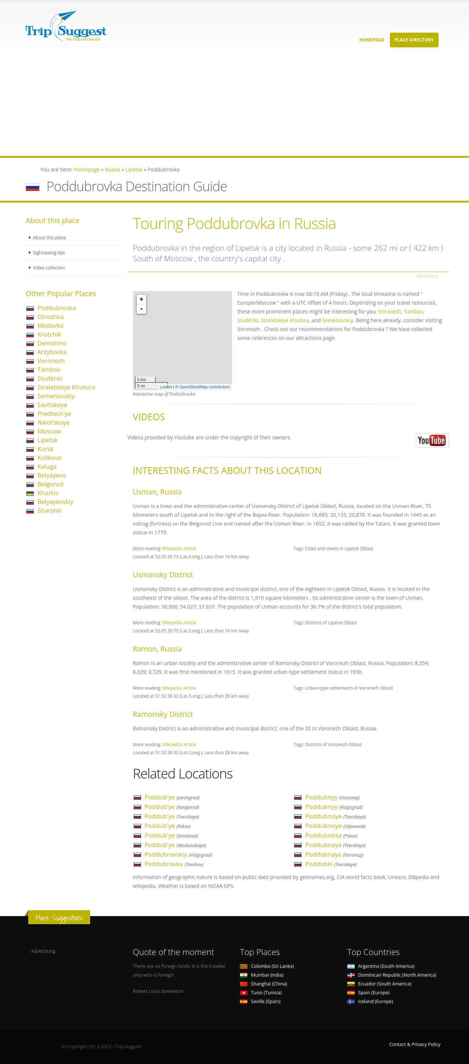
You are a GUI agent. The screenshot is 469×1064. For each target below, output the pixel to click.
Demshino (52, 343)
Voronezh (51, 360)
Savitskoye (52, 404)
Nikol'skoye (53, 422)
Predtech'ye (54, 413)
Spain (368, 992)
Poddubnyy (332, 797)
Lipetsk (47, 440)
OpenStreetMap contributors (204, 387)
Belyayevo (51, 475)
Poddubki (331, 864)
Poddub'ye (172, 797)
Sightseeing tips (50, 253)
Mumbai (261, 975)
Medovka (50, 325)
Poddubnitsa (331, 835)
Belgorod (50, 484)
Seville (260, 1001)
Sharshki (49, 510)
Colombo (267, 966)
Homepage (371, 40)
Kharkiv (48, 493)
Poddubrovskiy (178, 854)
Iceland (370, 1001)
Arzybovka (52, 352)
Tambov (48, 369)
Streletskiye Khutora (66, 387)
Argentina (381, 966)
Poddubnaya (335, 844)
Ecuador (379, 984)
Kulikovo (49, 457)
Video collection (50, 268)
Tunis (261, 992)
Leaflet (166, 387)
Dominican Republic (391, 975)
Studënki (50, 378)
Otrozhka (50, 316)
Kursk (45, 448)
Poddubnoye (335, 816)
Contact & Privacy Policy (414, 1044)
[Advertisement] (220, 104)
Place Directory (414, 40)
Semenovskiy (56, 396)
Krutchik (49, 334)
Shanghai (263, 984)
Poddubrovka (56, 308)
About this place (50, 238)
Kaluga (47, 466)
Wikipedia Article (179, 548)
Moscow (49, 431)
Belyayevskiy (55, 501)
